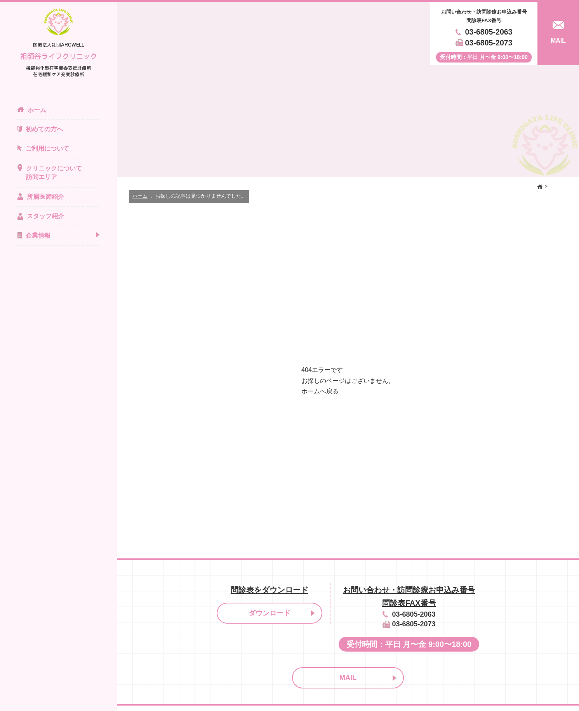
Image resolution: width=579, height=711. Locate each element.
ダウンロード (269, 613)
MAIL (347, 677)
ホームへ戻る (320, 391)
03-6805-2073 (489, 42)
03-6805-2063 (489, 32)
